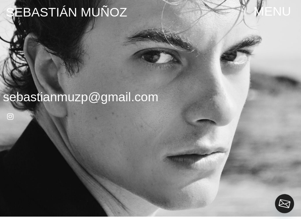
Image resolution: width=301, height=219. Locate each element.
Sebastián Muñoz (66, 12)
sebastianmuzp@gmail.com (80, 97)
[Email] (284, 204)
